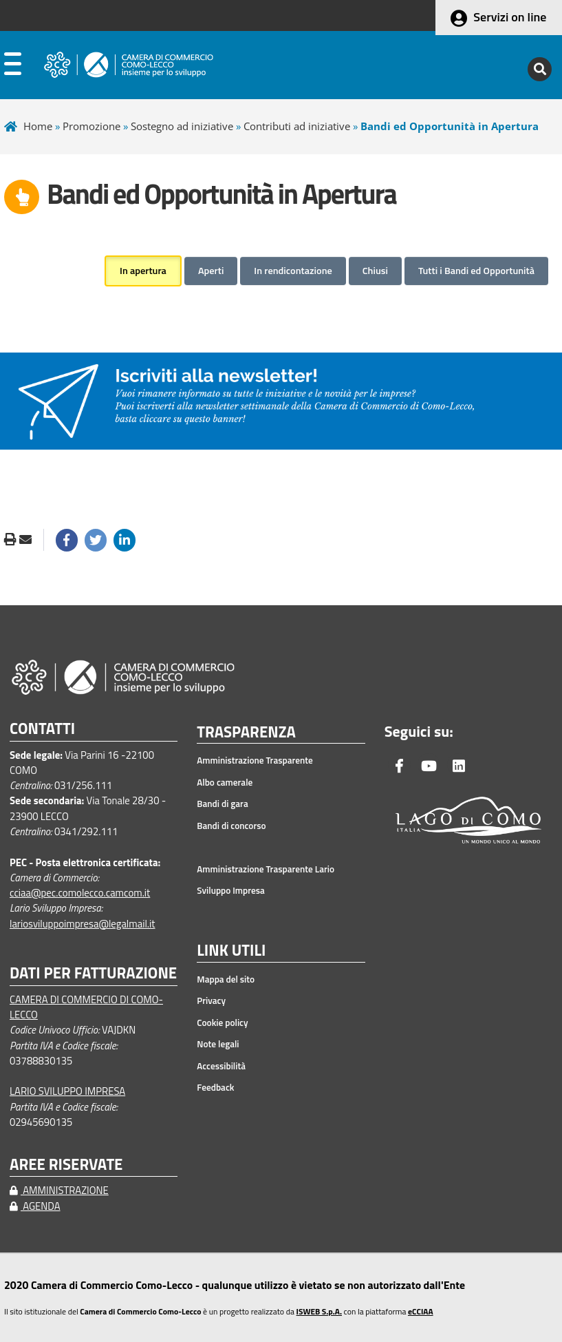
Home (37, 126)
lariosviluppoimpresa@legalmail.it (82, 924)
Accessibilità (221, 1066)
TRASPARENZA (246, 733)
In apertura (143, 270)
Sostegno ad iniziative (182, 126)
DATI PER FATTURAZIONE (93, 973)
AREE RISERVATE (66, 1164)
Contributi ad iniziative (297, 126)
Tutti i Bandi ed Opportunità (476, 270)
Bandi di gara (222, 803)
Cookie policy (222, 1022)
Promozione (91, 126)
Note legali (218, 1044)
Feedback (215, 1087)
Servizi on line (509, 17)
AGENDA (35, 1206)
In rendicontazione (293, 270)
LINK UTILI (231, 951)
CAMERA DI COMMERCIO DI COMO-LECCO (86, 1007)
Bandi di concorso (231, 825)
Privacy (211, 1000)
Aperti (211, 270)
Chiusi (375, 270)
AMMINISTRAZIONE (59, 1190)
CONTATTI (42, 728)
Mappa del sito (226, 979)
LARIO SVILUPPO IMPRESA (67, 1091)
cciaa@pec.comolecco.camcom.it (80, 893)
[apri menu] (12, 67)
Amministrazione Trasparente (255, 760)
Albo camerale (224, 782)
